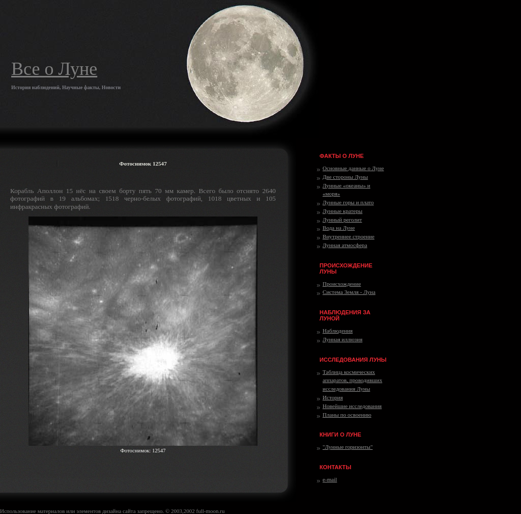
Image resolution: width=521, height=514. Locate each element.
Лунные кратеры (342, 211)
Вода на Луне (339, 228)
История (333, 397)
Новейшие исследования (352, 406)
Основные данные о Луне (353, 168)
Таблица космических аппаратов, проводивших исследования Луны (352, 380)
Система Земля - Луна (349, 292)
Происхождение (342, 284)
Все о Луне (54, 69)
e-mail (330, 479)
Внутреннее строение (348, 236)
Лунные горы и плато (348, 202)
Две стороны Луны (345, 177)
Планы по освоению (347, 415)
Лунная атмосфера (345, 245)
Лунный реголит (342, 220)
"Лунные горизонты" (347, 447)
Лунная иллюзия (342, 339)
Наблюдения (338, 331)
